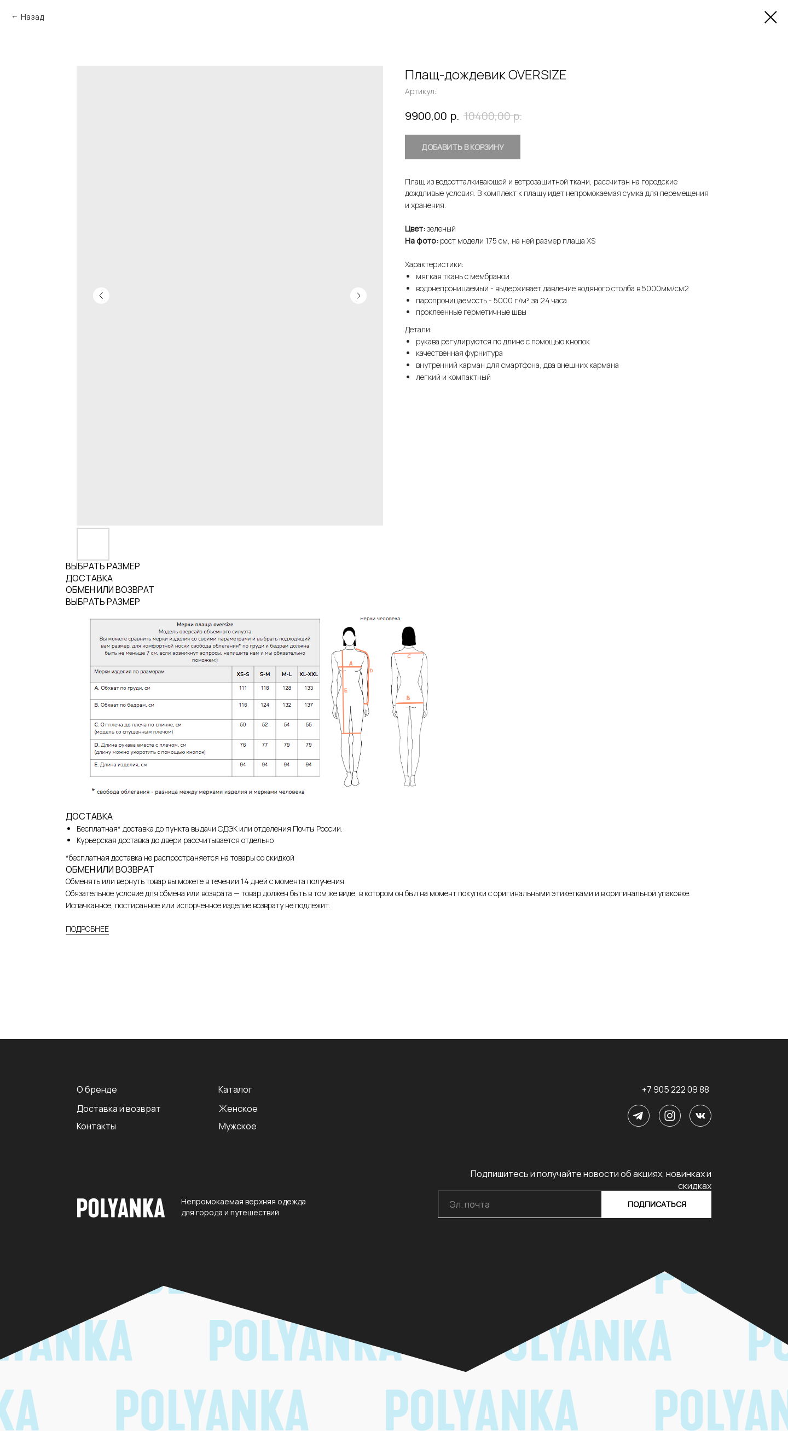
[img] (639, 1116)
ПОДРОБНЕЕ (87, 929)
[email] (520, 1204)
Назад (32, 16)
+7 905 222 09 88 (675, 1089)
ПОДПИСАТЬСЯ (657, 1204)
